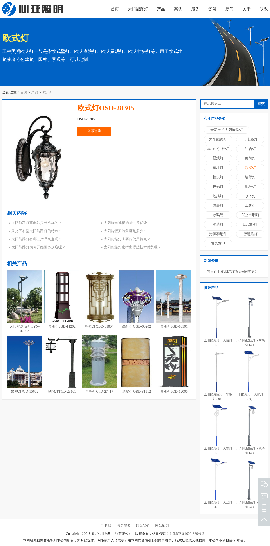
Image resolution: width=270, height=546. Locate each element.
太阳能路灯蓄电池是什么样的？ (36, 223)
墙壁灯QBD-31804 (99, 326)
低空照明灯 (250, 215)
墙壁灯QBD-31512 (136, 391)
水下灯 (250, 196)
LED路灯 (250, 224)
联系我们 (143, 526)
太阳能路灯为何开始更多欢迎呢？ (38, 247)
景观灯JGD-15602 (24, 391)
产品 (161, 9)
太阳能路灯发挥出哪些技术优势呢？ (132, 247)
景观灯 (218, 158)
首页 (115, 9)
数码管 (218, 215)
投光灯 (218, 186)
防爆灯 (218, 205)
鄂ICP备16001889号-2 (188, 533)
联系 (264, 9)
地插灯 (218, 196)
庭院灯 (250, 158)
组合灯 (250, 149)
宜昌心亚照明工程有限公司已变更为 (232, 271)
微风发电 (218, 243)
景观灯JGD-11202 (62, 326)
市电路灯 (250, 139)
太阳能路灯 (138, 9)
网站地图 (162, 526)
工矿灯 (250, 205)
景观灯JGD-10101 (174, 326)
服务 (195, 9)
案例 (178, 9)
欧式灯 (47, 92)
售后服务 (123, 526)
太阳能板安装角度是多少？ (125, 231)
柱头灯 (218, 177)
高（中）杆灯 (218, 149)
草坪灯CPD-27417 (99, 391)
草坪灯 (218, 168)
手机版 (106, 526)
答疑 (212, 9)
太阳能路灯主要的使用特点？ (127, 239)
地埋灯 (250, 186)
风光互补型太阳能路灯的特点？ (36, 231)
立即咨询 (94, 131)
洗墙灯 (218, 224)
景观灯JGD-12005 (174, 391)
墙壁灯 (250, 177)
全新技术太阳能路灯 (226, 130)
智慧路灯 (250, 234)
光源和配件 (218, 234)
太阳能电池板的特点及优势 (125, 223)
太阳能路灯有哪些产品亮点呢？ (36, 239)
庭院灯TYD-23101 (62, 391)
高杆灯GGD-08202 (136, 326)
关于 (247, 9)
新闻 (229, 9)
